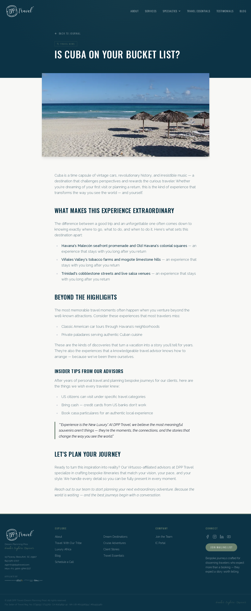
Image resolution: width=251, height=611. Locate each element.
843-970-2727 (12, 560)
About (135, 11)
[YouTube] (229, 537)
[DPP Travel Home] (19, 11)
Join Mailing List (221, 547)
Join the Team (163, 536)
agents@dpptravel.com (17, 564)
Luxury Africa (63, 549)
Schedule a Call (64, 561)
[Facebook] (208, 537)
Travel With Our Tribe (68, 543)
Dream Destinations (115, 536)
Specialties (172, 11)
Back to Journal (68, 33)
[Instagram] (215, 537)
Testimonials (225, 11)
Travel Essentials (198, 11)
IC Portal (160, 543)
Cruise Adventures (114, 543)
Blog (243, 11)
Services (150, 11)
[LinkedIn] (222, 537)
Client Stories (111, 549)
